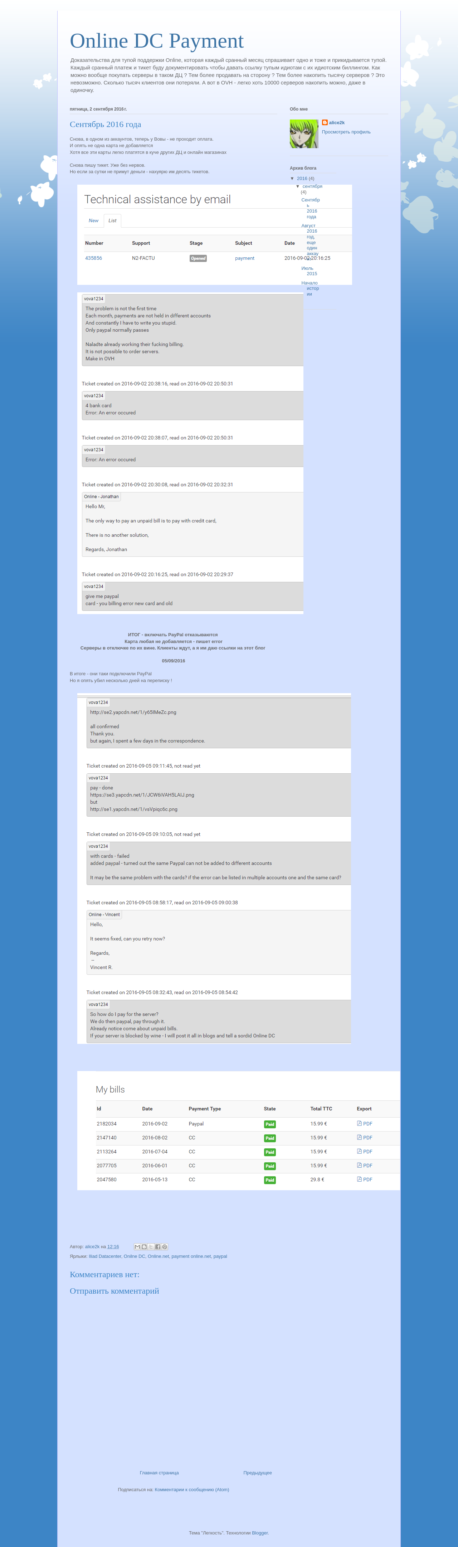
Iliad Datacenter (105, 1256)
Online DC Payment (157, 40)
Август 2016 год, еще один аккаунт (309, 242)
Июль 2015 (309, 271)
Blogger (260, 1533)
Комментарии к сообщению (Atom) (192, 1489)
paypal (220, 1256)
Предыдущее (257, 1472)
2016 (303, 178)
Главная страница (159, 1472)
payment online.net (191, 1256)
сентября (312, 186)
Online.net (158, 1256)
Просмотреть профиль (346, 132)
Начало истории (310, 288)
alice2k (337, 122)
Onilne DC (134, 1256)
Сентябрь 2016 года (310, 208)
